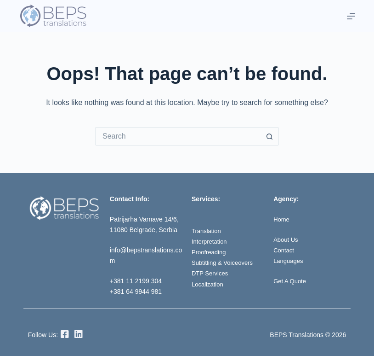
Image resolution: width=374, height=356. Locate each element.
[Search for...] (178, 136)
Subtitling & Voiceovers (224, 262)
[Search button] (270, 136)
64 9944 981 (144, 291)
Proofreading (210, 252)
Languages (289, 260)
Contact (284, 250)
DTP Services (211, 273)
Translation (207, 230)
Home (281, 219)
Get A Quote (290, 281)
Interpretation (211, 241)
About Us (286, 239)
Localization (209, 284)
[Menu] (351, 16)
